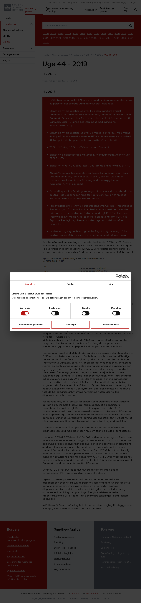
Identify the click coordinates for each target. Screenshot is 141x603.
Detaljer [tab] (70, 284)
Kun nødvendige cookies (31, 324)
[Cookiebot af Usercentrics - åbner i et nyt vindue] (117, 276)
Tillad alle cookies (110, 324)
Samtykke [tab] (30, 284)
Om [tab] (111, 284)
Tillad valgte (70, 324)
